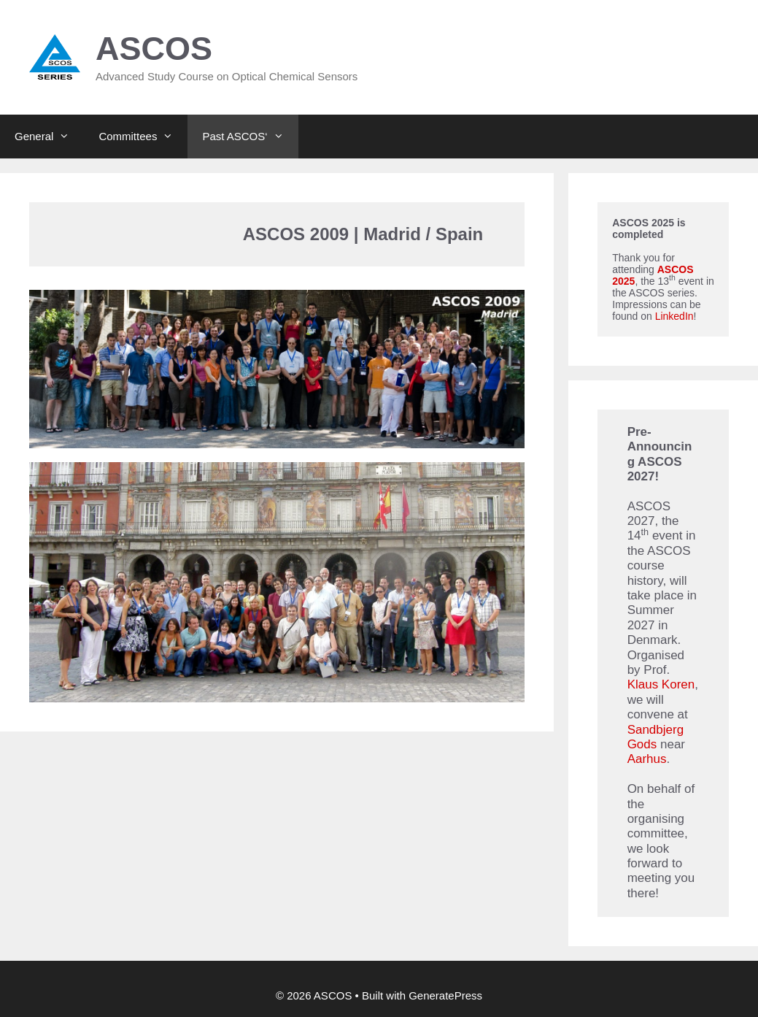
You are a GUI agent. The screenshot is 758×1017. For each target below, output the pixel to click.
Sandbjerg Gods (655, 737)
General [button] (49, 136)
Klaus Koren (661, 684)
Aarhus (647, 759)
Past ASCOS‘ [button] (250, 136)
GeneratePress (445, 995)
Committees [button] (142, 136)
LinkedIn (674, 316)
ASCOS (154, 48)
